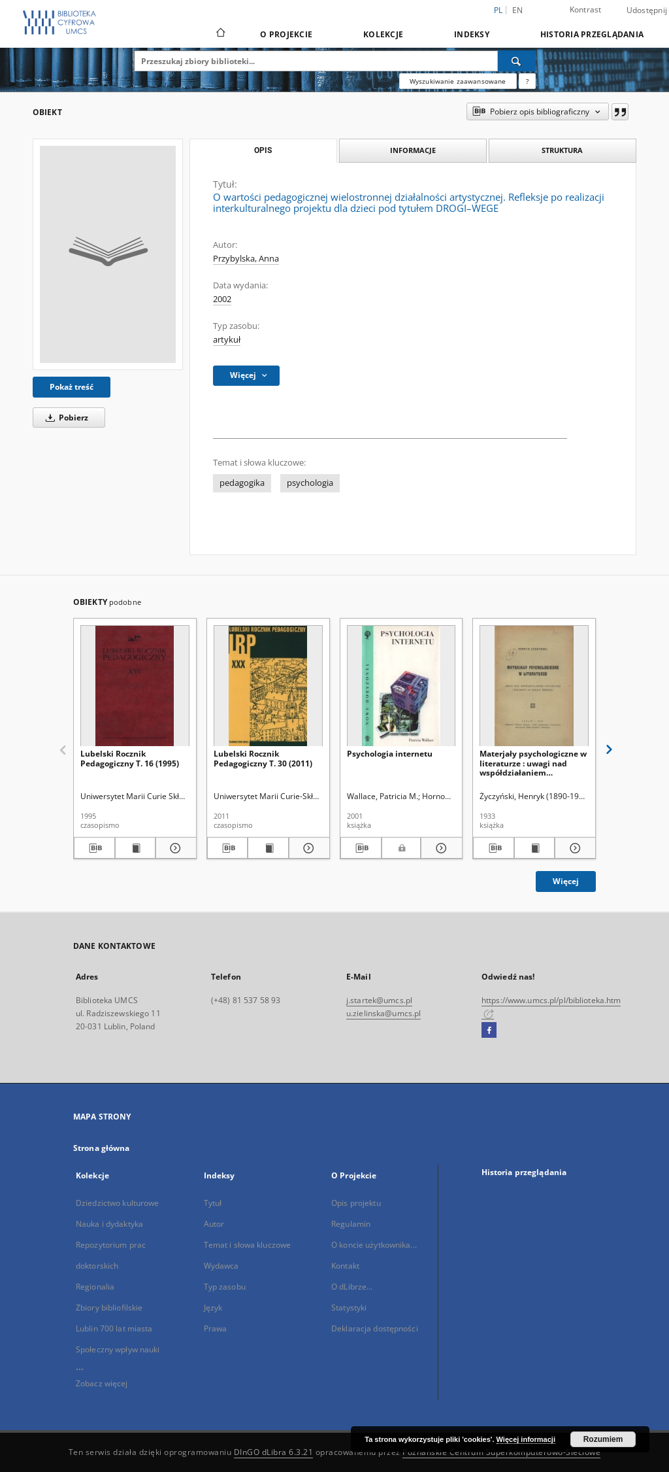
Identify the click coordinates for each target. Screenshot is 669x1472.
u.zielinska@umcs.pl (383, 1013)
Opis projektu (356, 1202)
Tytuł (213, 1202)
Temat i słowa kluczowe (247, 1244)
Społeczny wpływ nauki (118, 1349)
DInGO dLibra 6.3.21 (274, 1452)
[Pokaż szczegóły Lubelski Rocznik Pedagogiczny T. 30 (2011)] (307, 848)
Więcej (566, 881)
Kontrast (586, 9)
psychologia (310, 482)
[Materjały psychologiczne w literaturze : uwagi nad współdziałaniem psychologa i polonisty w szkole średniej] (534, 686)
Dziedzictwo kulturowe (117, 1202)
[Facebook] (489, 1030)
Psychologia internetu (389, 753)
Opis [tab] (263, 150)
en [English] (517, 10)
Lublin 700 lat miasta (114, 1328)
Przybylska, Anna (246, 258)
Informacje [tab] (413, 150)
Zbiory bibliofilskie (109, 1307)
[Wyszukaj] (517, 60)
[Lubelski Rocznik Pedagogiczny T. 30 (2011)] (268, 686)
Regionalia (95, 1286)
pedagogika (242, 482)
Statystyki (349, 1307)
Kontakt (345, 1265)
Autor (214, 1223)
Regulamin (350, 1223)
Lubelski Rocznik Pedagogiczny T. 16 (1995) (129, 758)
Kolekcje (383, 34)
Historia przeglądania (592, 34)
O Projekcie (286, 34)
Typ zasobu (225, 1286)
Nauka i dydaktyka (109, 1223)
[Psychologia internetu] (401, 686)
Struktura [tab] (562, 150)
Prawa (215, 1328)
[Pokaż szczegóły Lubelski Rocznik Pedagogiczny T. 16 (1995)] (174, 848)
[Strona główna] (220, 34)
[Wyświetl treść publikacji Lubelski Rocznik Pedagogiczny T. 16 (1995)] (135, 848)
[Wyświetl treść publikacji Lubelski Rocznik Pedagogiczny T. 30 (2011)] (268, 848)
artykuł (226, 339)
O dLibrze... (351, 1286)
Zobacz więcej (102, 1383)
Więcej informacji (526, 1439)
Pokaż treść (71, 386)
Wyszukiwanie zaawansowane (458, 81)
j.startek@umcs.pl (379, 1000)
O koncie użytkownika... (374, 1244)
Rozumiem (603, 1439)
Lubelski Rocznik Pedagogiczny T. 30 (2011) (263, 758)
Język (213, 1307)
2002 (222, 299)
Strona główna (101, 1148)
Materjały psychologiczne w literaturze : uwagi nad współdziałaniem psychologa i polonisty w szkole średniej (533, 763)
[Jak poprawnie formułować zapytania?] (527, 81)
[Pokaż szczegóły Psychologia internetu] (439, 848)
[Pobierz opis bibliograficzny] (94, 848)
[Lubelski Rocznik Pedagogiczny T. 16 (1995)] (135, 686)
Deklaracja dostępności (374, 1328)
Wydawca (221, 1265)
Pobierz (64, 417)
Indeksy (471, 34)
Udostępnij (647, 10)
